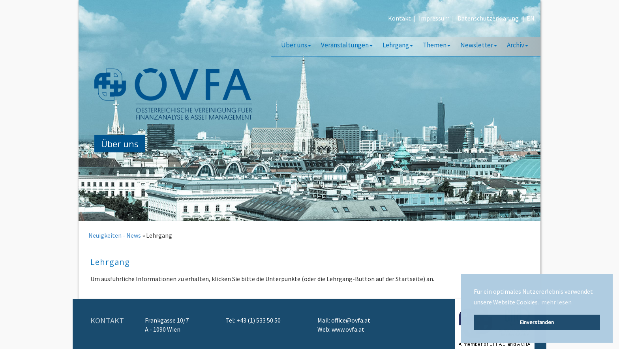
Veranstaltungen (347, 45)
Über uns (296, 45)
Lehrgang (398, 45)
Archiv (517, 45)
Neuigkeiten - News (114, 235)
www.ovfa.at (348, 329)
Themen (436, 45)
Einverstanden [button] (537, 322)
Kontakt (399, 18)
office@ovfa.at (350, 320)
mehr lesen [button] (556, 302)
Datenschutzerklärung (488, 18)
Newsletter (478, 45)
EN (531, 18)
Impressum (434, 18)
